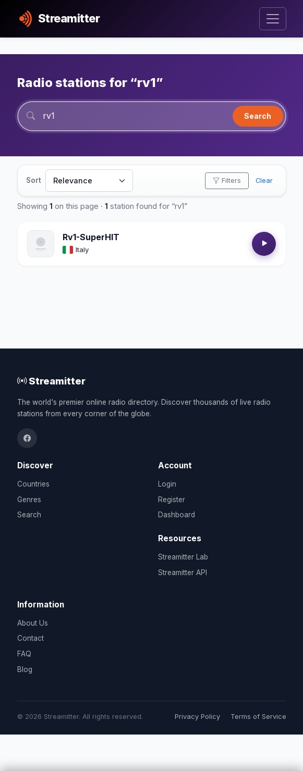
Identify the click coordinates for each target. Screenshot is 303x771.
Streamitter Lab (183, 557)
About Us (32, 623)
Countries (33, 484)
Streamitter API (182, 572)
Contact (30, 638)
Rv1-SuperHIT (91, 237)
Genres (29, 499)
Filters (227, 180)
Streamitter (51, 381)
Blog (24, 669)
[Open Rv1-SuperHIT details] (40, 243)
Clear (264, 180)
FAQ (24, 654)
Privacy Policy (197, 716)
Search (257, 115)
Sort (33, 180)
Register (171, 499)
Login (167, 484)
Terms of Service (258, 716)
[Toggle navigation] (272, 19)
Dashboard (176, 515)
